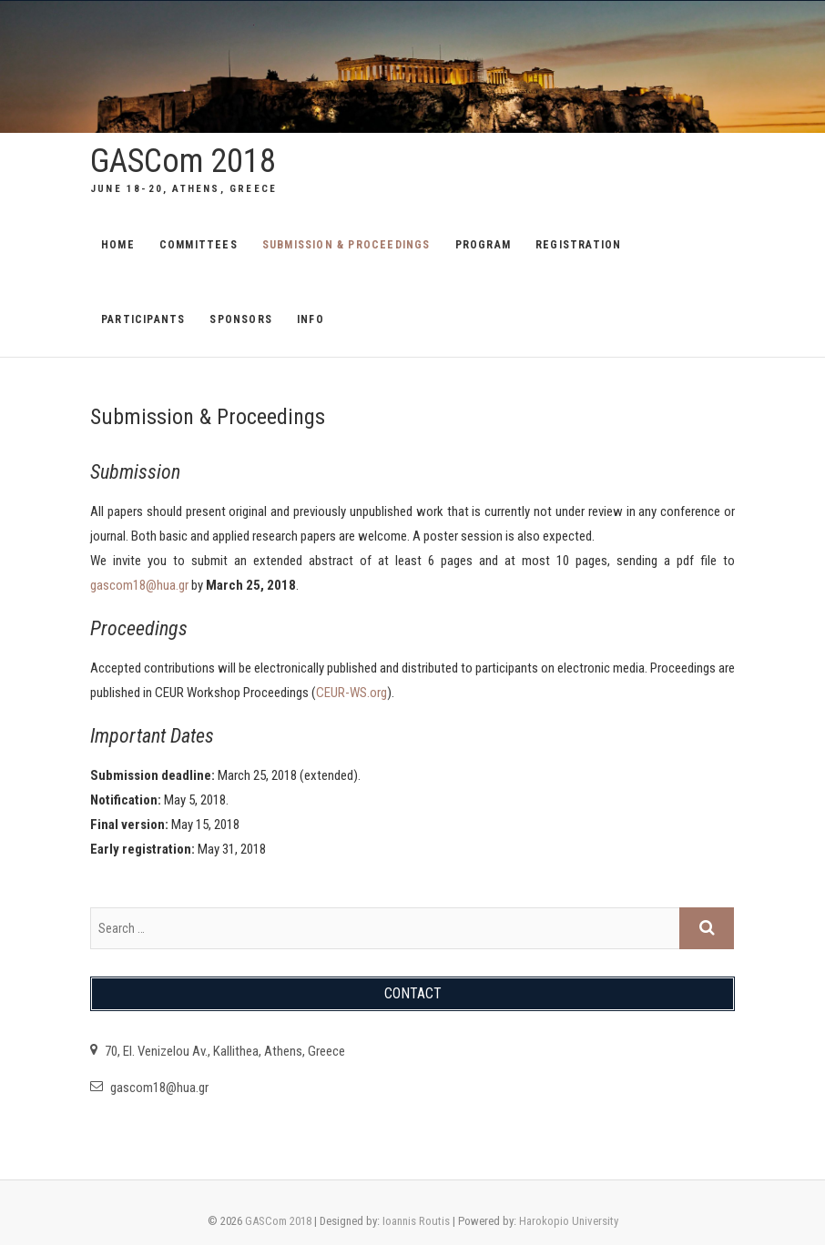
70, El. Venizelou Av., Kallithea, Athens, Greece (217, 1051)
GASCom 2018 (183, 161)
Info (310, 319)
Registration (578, 244)
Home (118, 244)
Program (483, 244)
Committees (198, 244)
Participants (143, 319)
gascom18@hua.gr (139, 585)
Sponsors (240, 319)
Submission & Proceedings (346, 244)
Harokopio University (568, 1221)
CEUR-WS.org (351, 692)
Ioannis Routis (416, 1221)
